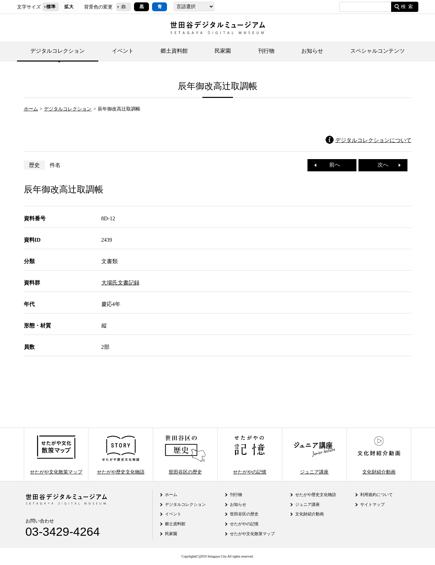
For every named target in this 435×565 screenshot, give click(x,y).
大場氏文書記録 (120, 283)
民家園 (223, 51)
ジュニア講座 (314, 454)
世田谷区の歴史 (185, 454)
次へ (386, 165)
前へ (332, 165)
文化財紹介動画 (378, 454)
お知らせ (312, 51)
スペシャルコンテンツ (377, 51)
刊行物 (266, 51)
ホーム (31, 109)
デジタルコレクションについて (373, 140)
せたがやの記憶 (249, 454)
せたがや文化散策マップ (56, 454)
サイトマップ (372, 504)
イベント (123, 51)
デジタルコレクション (57, 51)
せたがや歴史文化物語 (121, 454)
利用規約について (376, 494)
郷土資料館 (174, 51)
